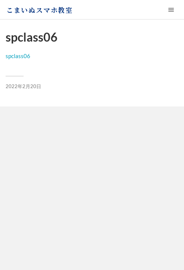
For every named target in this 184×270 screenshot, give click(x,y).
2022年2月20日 (23, 86)
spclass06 (18, 55)
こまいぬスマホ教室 (39, 10)
